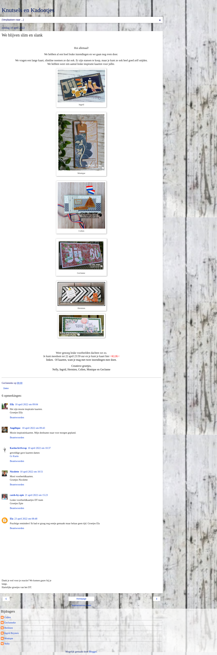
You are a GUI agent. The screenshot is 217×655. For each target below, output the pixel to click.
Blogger (93, 651)
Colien (7, 617)
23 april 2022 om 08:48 (25, 518)
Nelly (7, 643)
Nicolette (14, 471)
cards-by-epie (17, 495)
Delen (6, 388)
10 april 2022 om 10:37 (39, 448)
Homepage (81, 599)
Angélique (15, 428)
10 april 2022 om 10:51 (31, 471)
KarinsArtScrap (18, 448)
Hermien (8, 627)
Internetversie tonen (81, 605)
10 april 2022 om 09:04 (26, 404)
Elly (12, 404)
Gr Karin (14, 456)
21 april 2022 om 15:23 (36, 495)
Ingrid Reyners (11, 633)
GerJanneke (10, 622)
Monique (8, 638)
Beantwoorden (17, 417)
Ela (11, 518)
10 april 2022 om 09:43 (33, 428)
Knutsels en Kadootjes (28, 10)
